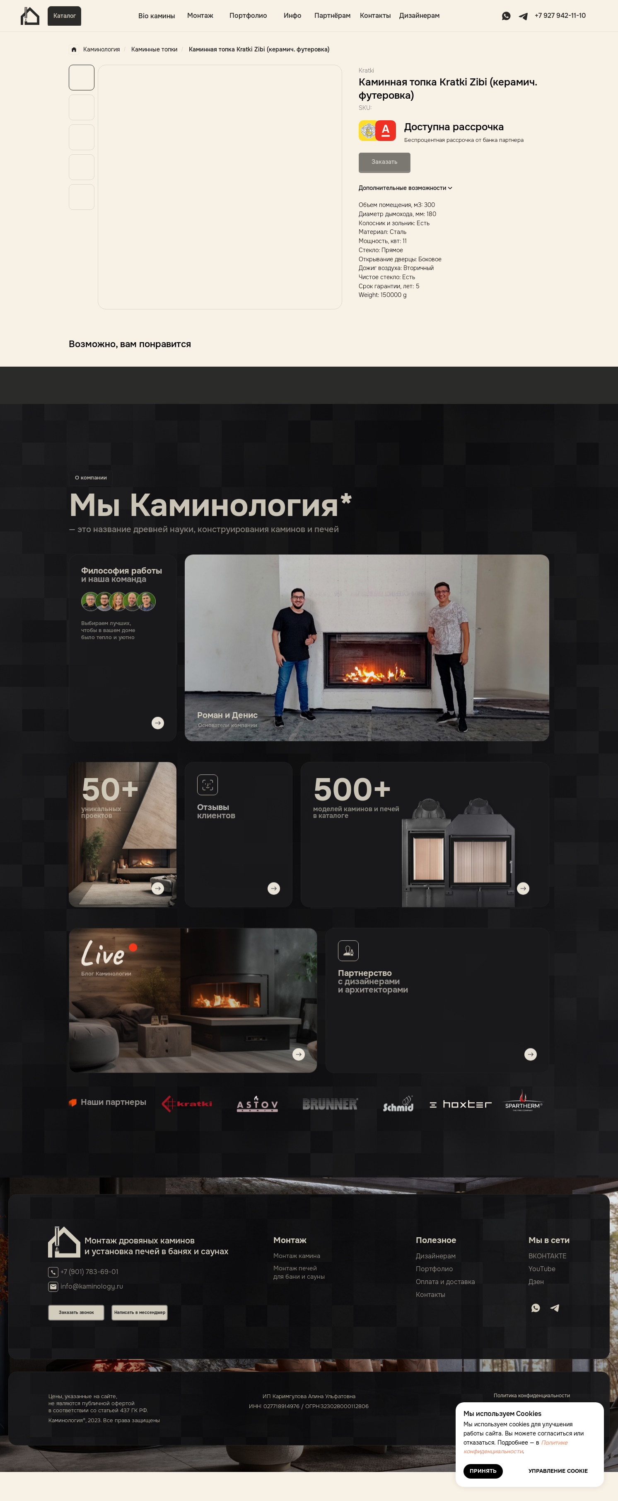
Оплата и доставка (445, 1282)
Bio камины (156, 16)
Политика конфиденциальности (532, 1396)
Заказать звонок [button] (76, 1313)
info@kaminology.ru (91, 1286)
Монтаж (200, 15)
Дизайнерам (419, 15)
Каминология (94, 49)
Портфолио (248, 15)
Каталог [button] (64, 15)
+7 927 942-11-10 (560, 15)
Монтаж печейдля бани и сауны (299, 1273)
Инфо (293, 15)
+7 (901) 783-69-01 (89, 1272)
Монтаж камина (296, 1256)
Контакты (375, 15)
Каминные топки (154, 49)
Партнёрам (332, 15)
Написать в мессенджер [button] (139, 1313)
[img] (193, 1001)
